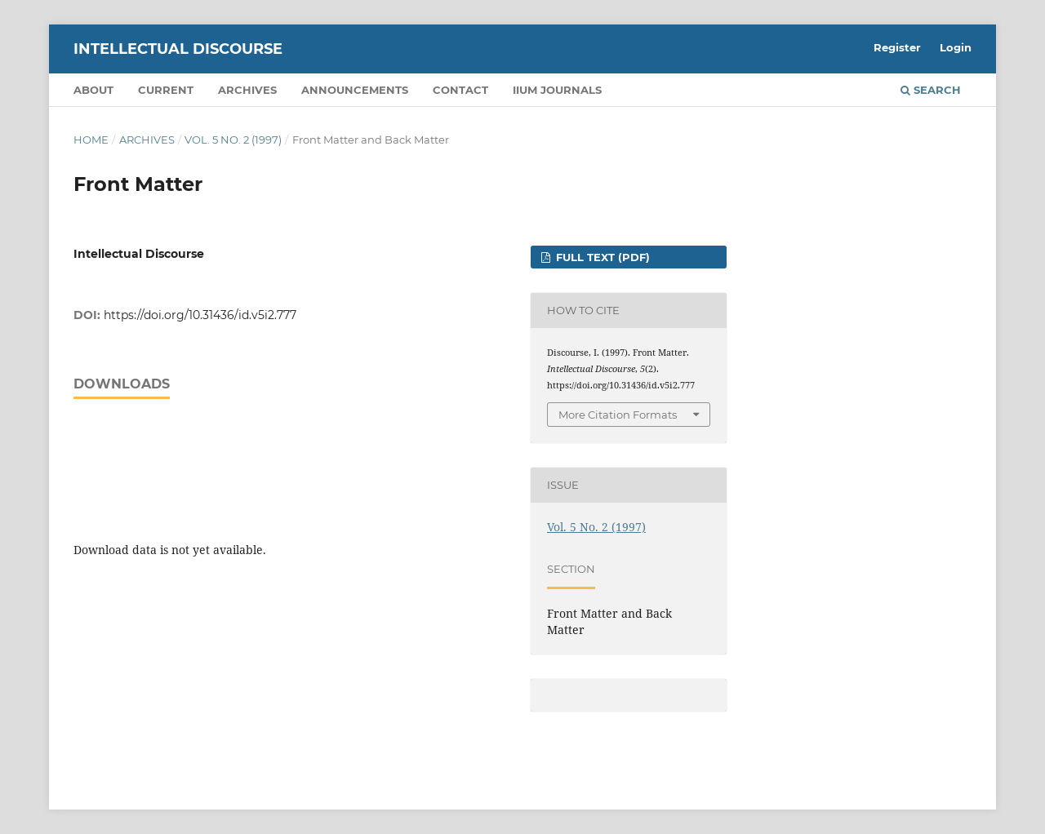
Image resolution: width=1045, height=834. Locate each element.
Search (930, 89)
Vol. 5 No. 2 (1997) (233, 139)
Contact (460, 89)
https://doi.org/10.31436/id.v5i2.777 (200, 315)
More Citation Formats (617, 414)
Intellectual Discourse (177, 49)
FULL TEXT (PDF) (601, 257)
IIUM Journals (557, 89)
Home (91, 139)
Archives (247, 89)
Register (897, 47)
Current (165, 89)
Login (956, 47)
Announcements (354, 89)
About (93, 89)
